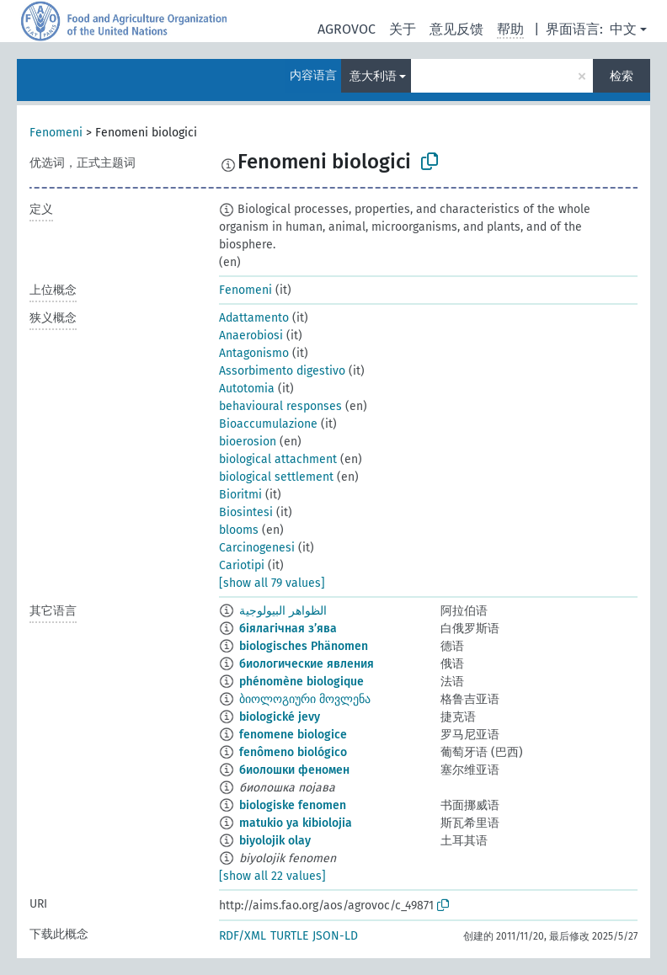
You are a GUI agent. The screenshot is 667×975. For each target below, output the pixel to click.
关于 (402, 29)
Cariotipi (241, 565)
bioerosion (247, 441)
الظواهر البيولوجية (283, 611)
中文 (623, 29)
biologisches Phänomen (303, 646)
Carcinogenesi (257, 548)
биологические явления (306, 664)
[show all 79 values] (272, 583)
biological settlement (276, 477)
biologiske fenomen (292, 805)
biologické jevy (279, 717)
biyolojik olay (275, 841)
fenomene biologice (293, 734)
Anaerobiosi (251, 335)
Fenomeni (56, 132)
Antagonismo (254, 353)
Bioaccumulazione (268, 424)
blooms (239, 530)
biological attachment (278, 459)
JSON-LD (335, 936)
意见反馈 (456, 29)
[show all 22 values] (272, 876)
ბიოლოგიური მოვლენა (305, 699)
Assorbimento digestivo (282, 371)
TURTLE (289, 936)
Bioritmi (240, 495)
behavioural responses (280, 406)
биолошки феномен (294, 770)
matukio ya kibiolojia (295, 823)
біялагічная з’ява (288, 628)
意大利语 (373, 76)
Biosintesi (246, 512)
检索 (621, 76)
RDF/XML (242, 936)
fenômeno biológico (293, 752)
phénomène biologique (301, 681)
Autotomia (247, 388)
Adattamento (254, 318)
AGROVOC (346, 29)
